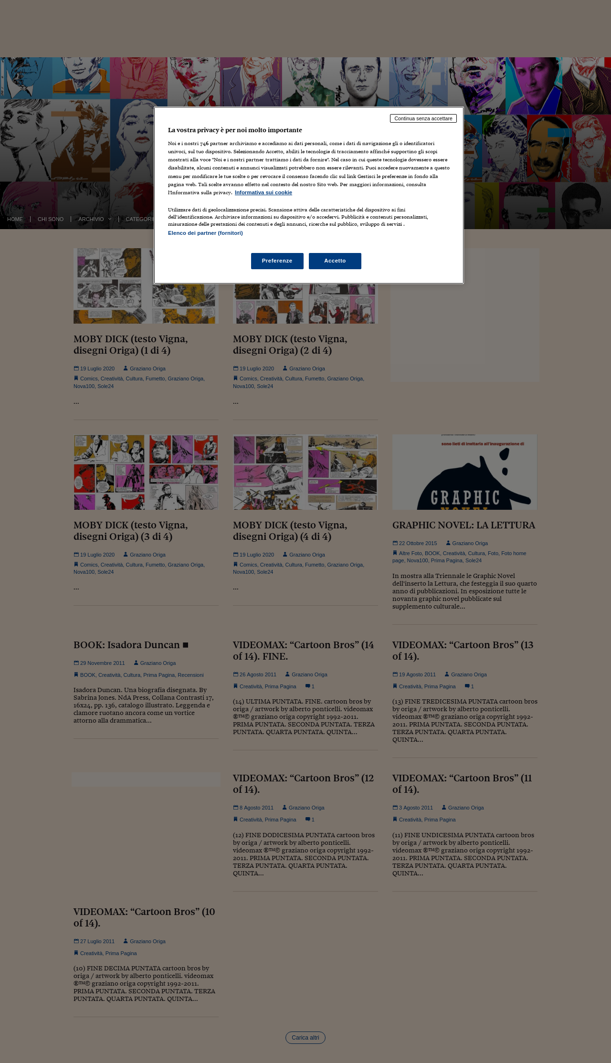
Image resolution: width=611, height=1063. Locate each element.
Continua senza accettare (423, 118)
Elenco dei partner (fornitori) (205, 233)
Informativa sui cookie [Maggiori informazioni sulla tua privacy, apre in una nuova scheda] (263, 192)
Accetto (335, 260)
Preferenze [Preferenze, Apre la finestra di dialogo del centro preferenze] (277, 260)
